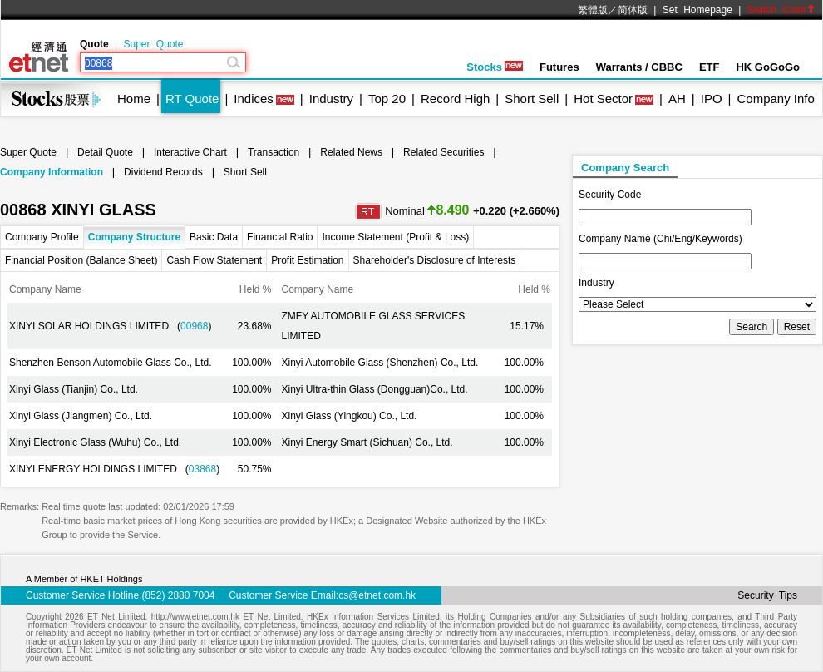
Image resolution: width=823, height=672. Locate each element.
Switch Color (781, 10)
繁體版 (593, 10)
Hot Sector (603, 98)
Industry (331, 98)
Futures (559, 67)
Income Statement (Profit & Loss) (395, 237)
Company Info (775, 98)
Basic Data (214, 237)
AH (677, 98)
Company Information (51, 172)
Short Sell (532, 98)
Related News (351, 152)
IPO (711, 98)
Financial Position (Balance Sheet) (81, 260)
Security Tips (767, 595)
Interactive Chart (190, 152)
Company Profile (42, 237)
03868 (202, 469)
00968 (194, 326)
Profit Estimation (307, 260)
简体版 (633, 10)
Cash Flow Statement (214, 260)
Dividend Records (163, 172)
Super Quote (153, 44)
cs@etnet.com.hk (377, 595)
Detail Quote (105, 152)
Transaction (273, 152)
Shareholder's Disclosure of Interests (434, 260)
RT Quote (192, 98)
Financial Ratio (280, 237)
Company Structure (134, 237)
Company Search (625, 167)
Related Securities (443, 152)
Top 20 (387, 98)
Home (133, 98)
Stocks (494, 67)
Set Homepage (697, 10)
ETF (709, 67)
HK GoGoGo (768, 67)
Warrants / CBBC (639, 67)
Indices (254, 98)
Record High (455, 98)
